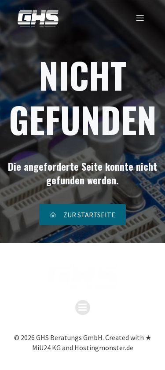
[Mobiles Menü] (139, 17)
